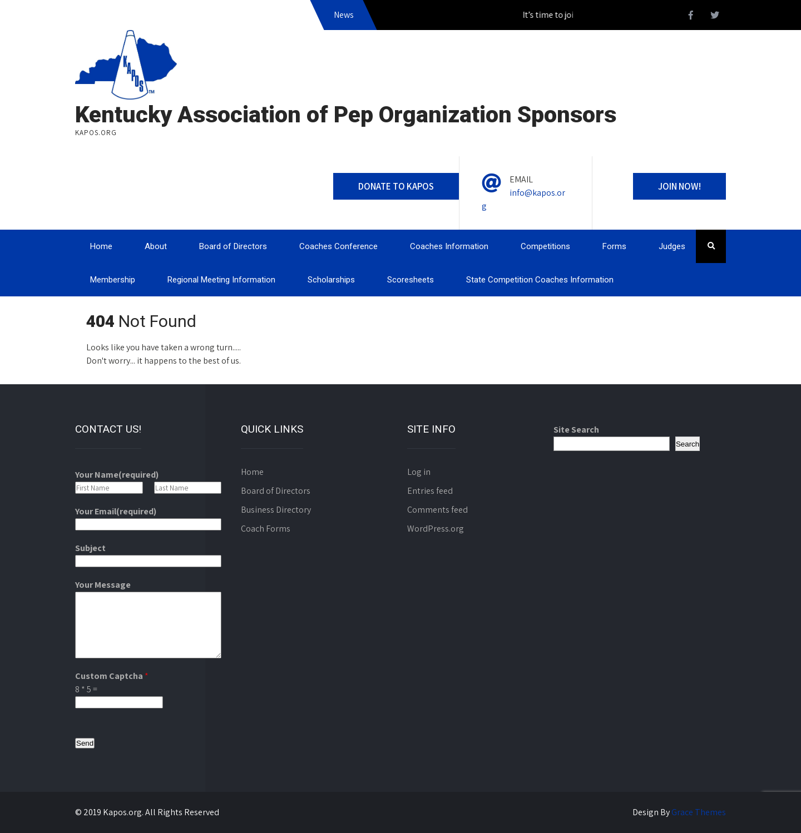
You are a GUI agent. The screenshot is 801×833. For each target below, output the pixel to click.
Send (84, 743)
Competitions (545, 246)
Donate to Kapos (396, 186)
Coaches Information (449, 246)
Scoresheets (410, 280)
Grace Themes (698, 812)
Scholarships (331, 280)
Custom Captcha (112, 676)
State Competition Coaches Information (540, 280)
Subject (90, 548)
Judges (672, 246)
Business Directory (276, 509)
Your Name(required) (117, 474)
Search (687, 444)
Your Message (103, 585)
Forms (614, 246)
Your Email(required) (115, 511)
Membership (112, 280)
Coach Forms (265, 528)
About (156, 246)
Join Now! (679, 186)
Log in (419, 472)
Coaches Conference (338, 246)
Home (101, 246)
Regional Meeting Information (221, 280)
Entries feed (430, 491)
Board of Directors (233, 246)
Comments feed (437, 509)
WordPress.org (435, 528)
